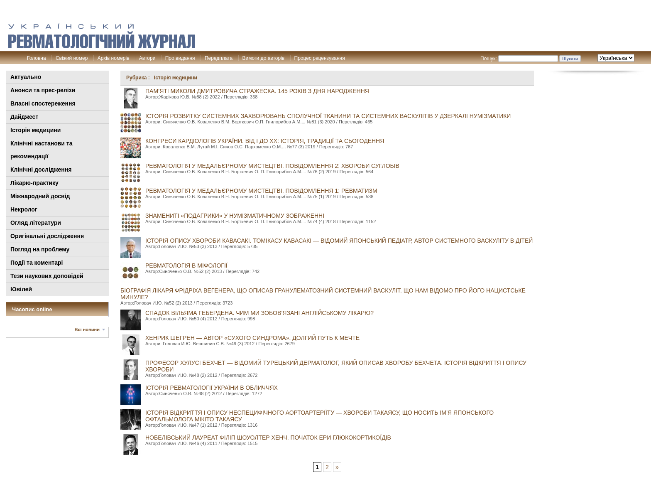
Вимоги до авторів (263, 58)
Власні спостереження (43, 103)
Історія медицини (35, 130)
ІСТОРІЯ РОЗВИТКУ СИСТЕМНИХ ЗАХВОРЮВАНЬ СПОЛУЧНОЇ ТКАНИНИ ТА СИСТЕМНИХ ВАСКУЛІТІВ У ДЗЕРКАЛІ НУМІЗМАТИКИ (328, 116)
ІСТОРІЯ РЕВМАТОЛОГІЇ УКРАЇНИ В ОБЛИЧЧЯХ (211, 387)
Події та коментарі (36, 262)
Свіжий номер (72, 58)
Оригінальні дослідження (47, 236)
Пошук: (488, 58)
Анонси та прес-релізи (42, 90)
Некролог (23, 209)
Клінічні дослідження (40, 169)
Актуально (25, 77)
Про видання (180, 58)
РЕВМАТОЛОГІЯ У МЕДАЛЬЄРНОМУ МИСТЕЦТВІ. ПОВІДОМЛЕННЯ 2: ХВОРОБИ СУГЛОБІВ (272, 165)
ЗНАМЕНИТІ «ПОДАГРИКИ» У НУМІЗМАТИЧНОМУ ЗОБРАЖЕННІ (234, 215)
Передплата (218, 58)
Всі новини (87, 329)
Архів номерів (114, 58)
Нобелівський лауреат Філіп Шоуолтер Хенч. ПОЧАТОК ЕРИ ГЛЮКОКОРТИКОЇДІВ (268, 437)
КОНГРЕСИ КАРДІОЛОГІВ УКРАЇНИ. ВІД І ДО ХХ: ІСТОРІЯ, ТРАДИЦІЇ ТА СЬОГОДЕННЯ (264, 141)
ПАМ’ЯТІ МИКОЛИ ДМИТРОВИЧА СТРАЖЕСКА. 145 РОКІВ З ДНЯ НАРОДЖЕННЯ (257, 91)
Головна (36, 58)
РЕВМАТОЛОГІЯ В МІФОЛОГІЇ (186, 265)
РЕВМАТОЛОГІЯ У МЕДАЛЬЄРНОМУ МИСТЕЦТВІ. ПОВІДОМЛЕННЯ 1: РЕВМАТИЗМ (261, 190)
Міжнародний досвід (40, 196)
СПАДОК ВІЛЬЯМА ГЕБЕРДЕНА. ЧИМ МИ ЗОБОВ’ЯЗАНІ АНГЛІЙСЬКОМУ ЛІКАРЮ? (259, 313)
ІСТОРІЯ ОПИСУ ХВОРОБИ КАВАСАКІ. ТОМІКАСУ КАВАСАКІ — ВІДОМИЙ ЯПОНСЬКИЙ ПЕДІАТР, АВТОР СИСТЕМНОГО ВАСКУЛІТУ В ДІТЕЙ (339, 240)
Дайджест (24, 116)
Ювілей (21, 289)
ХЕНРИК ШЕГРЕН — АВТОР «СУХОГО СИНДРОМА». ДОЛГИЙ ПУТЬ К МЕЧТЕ (252, 337)
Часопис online (32, 309)
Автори (147, 58)
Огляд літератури (35, 222)
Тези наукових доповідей (46, 276)
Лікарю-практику (34, 182)
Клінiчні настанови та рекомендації (41, 150)
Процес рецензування (319, 58)
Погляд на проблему (39, 249)
